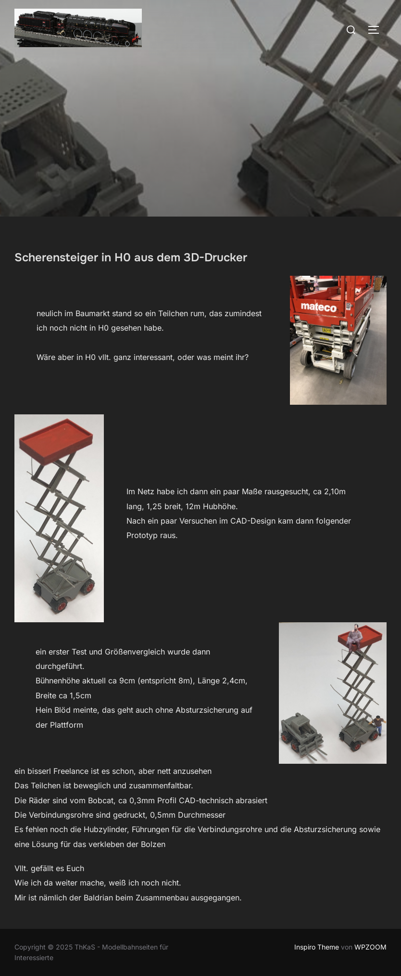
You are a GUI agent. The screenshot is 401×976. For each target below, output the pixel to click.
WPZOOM (370, 947)
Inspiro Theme (316, 947)
